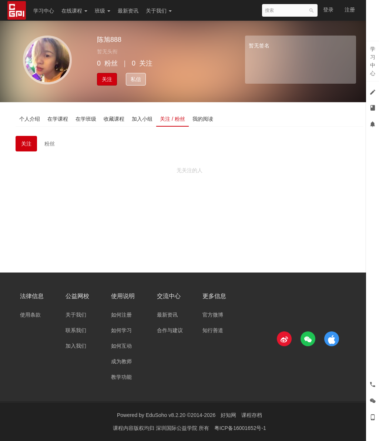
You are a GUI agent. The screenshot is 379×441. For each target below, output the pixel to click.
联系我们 (76, 330)
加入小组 (142, 119)
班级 (102, 11)
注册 (350, 10)
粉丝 (49, 144)
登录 (328, 10)
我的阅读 (202, 119)
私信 (136, 79)
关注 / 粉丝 (172, 119)
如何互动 (121, 346)
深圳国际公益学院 (177, 428)
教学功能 (121, 377)
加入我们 (76, 346)
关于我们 (159, 11)
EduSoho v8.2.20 (165, 415)
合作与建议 (170, 330)
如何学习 (121, 330)
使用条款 (30, 315)
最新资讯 (128, 11)
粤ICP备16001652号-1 (240, 428)
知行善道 (212, 330)
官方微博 (212, 315)
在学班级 (86, 119)
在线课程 (74, 11)
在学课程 (57, 119)
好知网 (228, 415)
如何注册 (121, 315)
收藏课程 (114, 119)
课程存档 (251, 415)
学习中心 (43, 11)
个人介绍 (29, 119)
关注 (107, 79)
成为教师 (121, 361)
